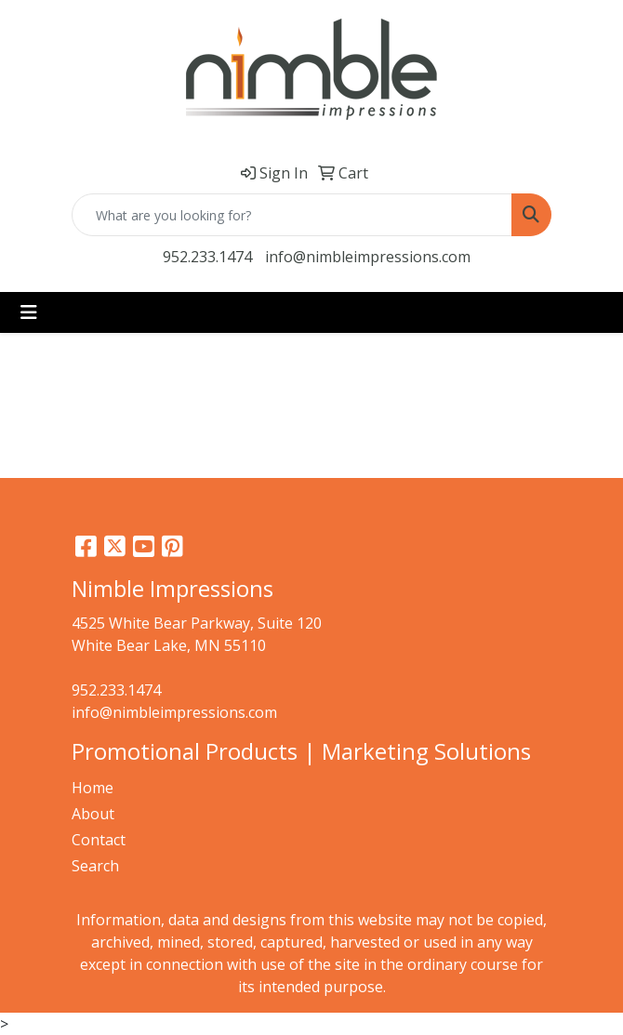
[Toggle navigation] (28, 312)
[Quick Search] (292, 214)
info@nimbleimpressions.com (368, 256)
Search (95, 866)
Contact (99, 839)
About (93, 813)
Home (92, 787)
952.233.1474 (207, 256)
